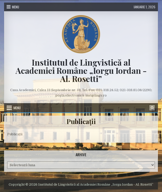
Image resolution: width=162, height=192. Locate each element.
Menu (15, 6)
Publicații (81, 121)
